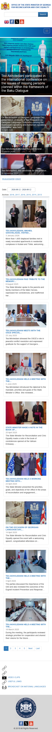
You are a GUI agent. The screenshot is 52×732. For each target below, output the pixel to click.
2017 (17, 194)
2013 (39, 194)
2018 (12, 194)
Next (30, 648)
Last (38, 648)
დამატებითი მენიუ (11, 179)
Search (43, 14)
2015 (28, 194)
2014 (34, 194)
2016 (23, 194)
